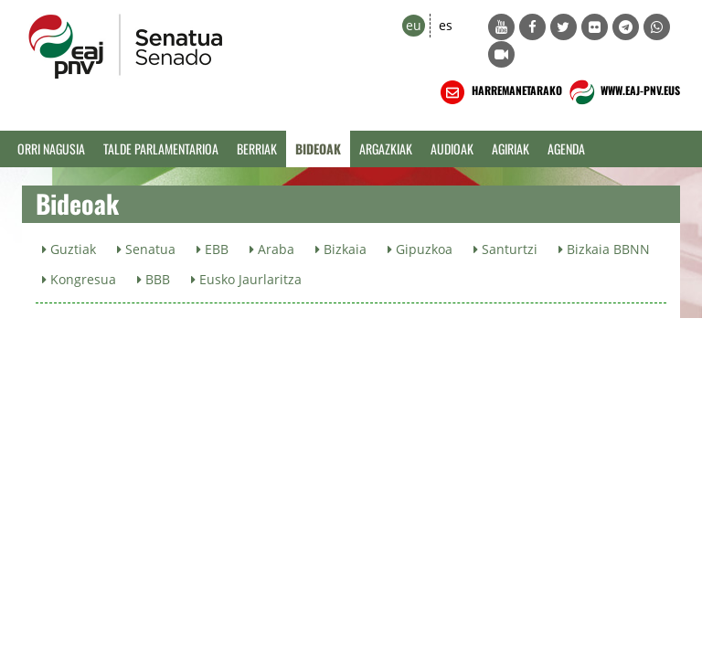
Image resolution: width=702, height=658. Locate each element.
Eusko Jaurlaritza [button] (246, 279)
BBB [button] (153, 279)
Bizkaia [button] (341, 249)
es (445, 25)
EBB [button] (213, 249)
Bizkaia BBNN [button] (604, 249)
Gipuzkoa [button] (420, 249)
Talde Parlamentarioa (160, 148)
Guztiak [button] (69, 249)
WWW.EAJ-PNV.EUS (623, 92)
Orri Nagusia (51, 148)
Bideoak (318, 148)
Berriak (257, 148)
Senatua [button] (146, 249)
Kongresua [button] (79, 279)
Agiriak (510, 148)
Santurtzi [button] (505, 249)
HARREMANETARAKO (499, 92)
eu (413, 25)
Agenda (566, 148)
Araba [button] (272, 249)
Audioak (452, 148)
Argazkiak (385, 148)
